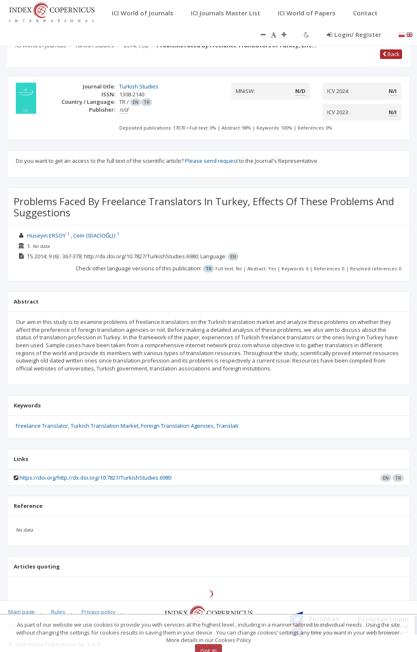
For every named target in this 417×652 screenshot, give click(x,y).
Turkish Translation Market (104, 425)
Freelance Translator (42, 425)
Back (391, 54)
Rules (58, 611)
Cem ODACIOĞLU (94, 235)
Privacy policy (98, 611)
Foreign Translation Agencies (177, 425)
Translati (227, 425)
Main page (21, 611)
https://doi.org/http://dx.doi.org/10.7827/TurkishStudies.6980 (95, 477)
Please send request (211, 160)
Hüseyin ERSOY (46, 235)
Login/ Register (354, 34)
